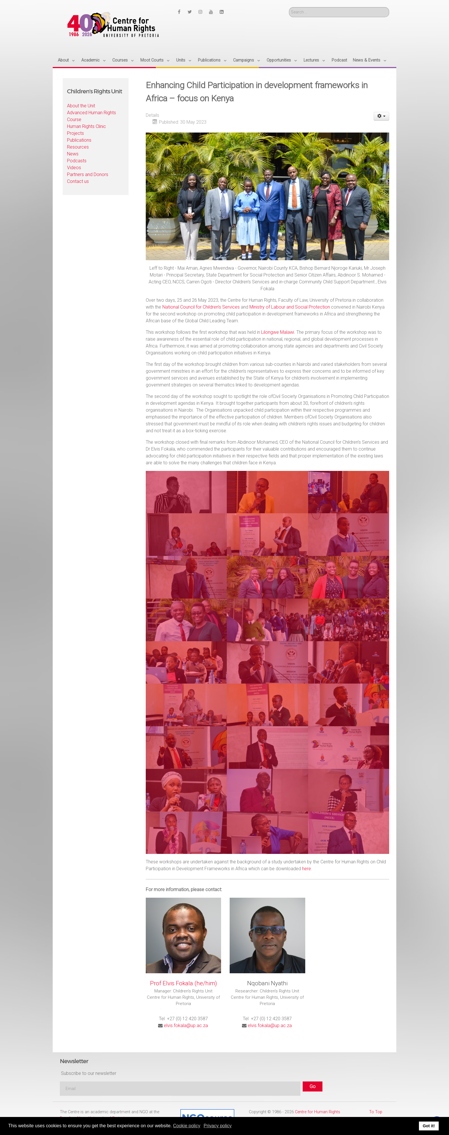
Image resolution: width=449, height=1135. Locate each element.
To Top (375, 1112)
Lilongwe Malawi (277, 332)
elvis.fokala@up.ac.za (186, 1025)
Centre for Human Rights (317, 1112)
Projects (75, 133)
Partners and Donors (87, 174)
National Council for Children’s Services (201, 307)
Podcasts (76, 160)
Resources (78, 147)
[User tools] (381, 116)
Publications (79, 140)
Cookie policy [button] (186, 1125)
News (72, 154)
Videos (74, 167)
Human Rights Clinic (86, 126)
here (306, 868)
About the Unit (81, 105)
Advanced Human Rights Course (91, 116)
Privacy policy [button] (218, 1125)
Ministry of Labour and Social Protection (289, 307)
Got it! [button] (429, 1126)
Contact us (78, 181)
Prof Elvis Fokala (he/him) (183, 983)
